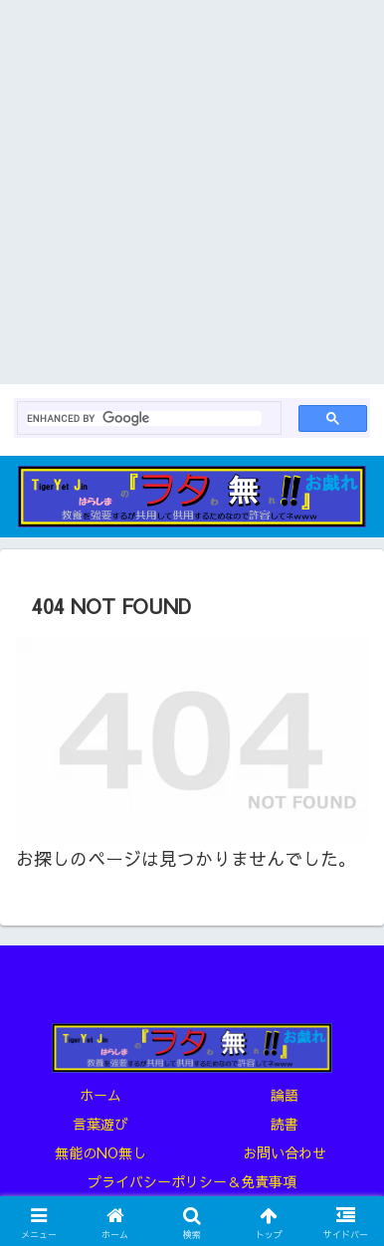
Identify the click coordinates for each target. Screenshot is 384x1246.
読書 (284, 1124)
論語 (284, 1095)
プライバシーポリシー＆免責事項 (192, 1181)
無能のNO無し (100, 1152)
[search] (144, 418)
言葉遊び (100, 1124)
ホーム (100, 1095)
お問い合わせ (284, 1152)
